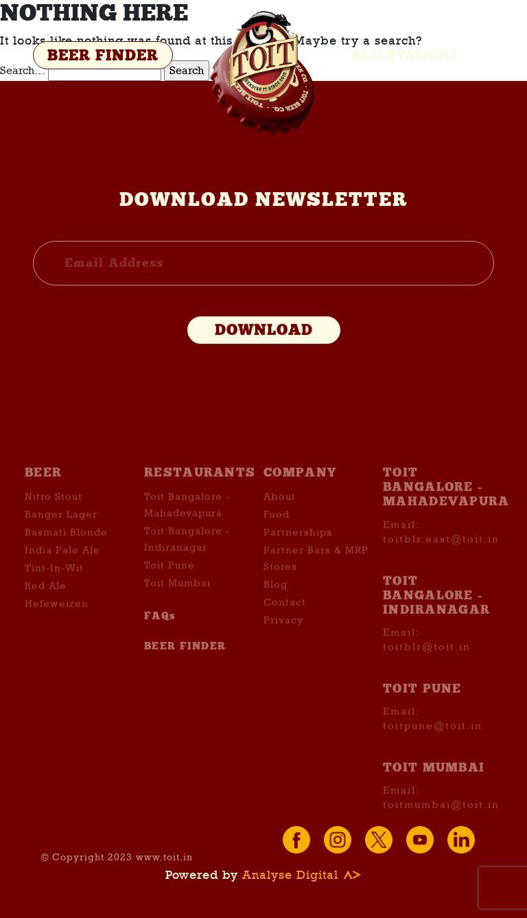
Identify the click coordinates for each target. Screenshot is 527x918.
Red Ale (46, 608)
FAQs (160, 639)
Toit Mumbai (177, 606)
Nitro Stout (53, 519)
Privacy (283, 643)
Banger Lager (61, 537)
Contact (285, 625)
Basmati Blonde (66, 555)
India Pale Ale (62, 573)
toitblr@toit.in (427, 669)
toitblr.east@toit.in (441, 561)
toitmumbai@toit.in (441, 827)
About (280, 519)
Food (277, 537)
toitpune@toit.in (432, 748)
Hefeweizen (57, 626)
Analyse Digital (302, 875)
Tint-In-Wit (54, 591)
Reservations (405, 54)
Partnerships (298, 555)
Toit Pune (169, 588)
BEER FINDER (103, 56)
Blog (276, 607)
